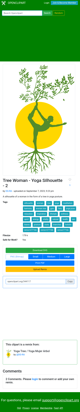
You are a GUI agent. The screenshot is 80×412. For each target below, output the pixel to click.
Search (47, 13)
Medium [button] (51, 256)
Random (59, 13)
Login (46, 3)
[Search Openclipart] (22, 13)
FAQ (19, 408)
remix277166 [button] (63, 230)
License (35, 408)
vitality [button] (45, 219)
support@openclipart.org (60, 400)
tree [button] (49, 203)
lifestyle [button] (53, 214)
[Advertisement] (40, 38)
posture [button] (37, 224)
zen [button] (73, 219)
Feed (56, 408)
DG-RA (9, 191)
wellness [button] (64, 214)
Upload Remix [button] (40, 269)
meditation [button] (67, 203)
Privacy (26, 408)
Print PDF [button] (40, 263)
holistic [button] (68, 224)
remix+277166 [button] (30, 230)
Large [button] (67, 256)
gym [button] (52, 208)
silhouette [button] (28, 203)
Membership (46, 408)
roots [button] (46, 224)
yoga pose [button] (70, 208)
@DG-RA (20, 354)
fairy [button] (60, 208)
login (35, 379)
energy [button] (36, 219)
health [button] (65, 219)
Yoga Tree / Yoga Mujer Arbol (32, 351)
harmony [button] (28, 208)
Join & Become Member (64, 3)
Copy (70, 281)
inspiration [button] (41, 214)
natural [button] (55, 219)
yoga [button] (57, 203)
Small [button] (35, 256)
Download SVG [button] (40, 250)
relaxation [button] (28, 214)
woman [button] (40, 203)
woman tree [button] (41, 208)
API (61, 408)
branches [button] (57, 224)
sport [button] (26, 219)
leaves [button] (27, 224)
